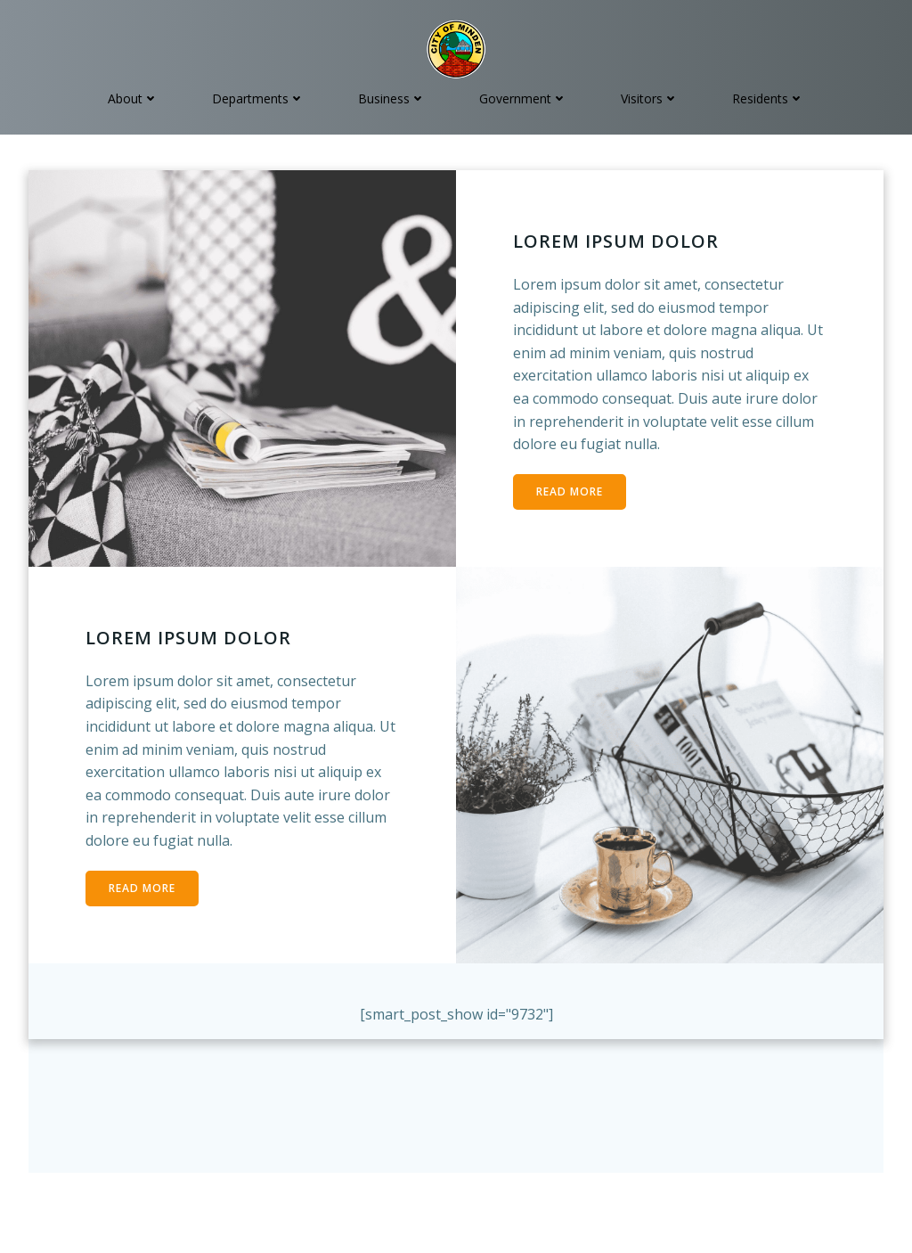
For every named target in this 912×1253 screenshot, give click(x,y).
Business (392, 98)
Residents (768, 98)
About (133, 98)
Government (523, 98)
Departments (258, 98)
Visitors (650, 98)
